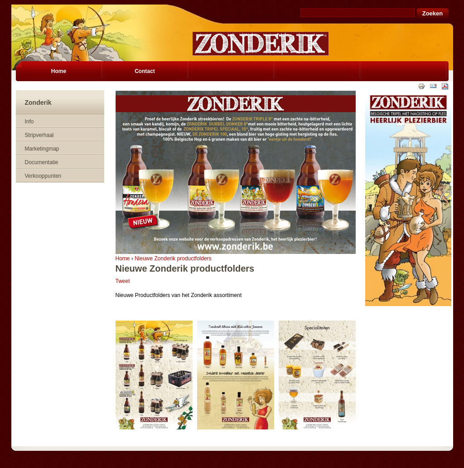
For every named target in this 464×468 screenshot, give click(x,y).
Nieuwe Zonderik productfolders (173, 258)
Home (123, 258)
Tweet (123, 281)
